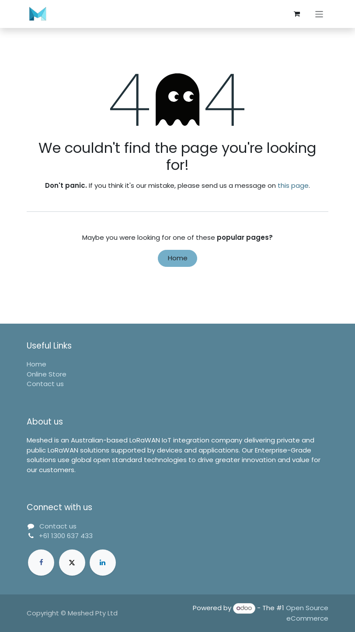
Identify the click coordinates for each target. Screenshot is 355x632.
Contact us (45, 383)
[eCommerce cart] (297, 14)
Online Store (46, 374)
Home (178, 257)
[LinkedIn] (103, 562)
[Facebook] (41, 562)
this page (293, 185)
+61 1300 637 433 (66, 535)
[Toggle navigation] (319, 13)
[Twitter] (72, 562)
